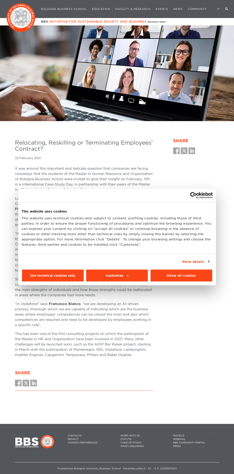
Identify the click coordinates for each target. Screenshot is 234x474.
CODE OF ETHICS (130, 442)
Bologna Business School (64, 9)
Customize (117, 276)
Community (197, 9)
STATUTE (125, 439)
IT (218, 9)
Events (162, 9)
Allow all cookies (181, 276)
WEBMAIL (179, 439)
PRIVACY (73, 439)
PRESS (177, 446)
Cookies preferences (83, 442)
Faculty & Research (133, 9)
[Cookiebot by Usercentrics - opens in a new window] (193, 195)
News (178, 9)
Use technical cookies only (52, 276)
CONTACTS (75, 435)
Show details (193, 261)
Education (101, 9)
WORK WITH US (130, 435)
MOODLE (178, 435)
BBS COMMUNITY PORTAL (189, 442)
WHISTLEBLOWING (132, 446)
